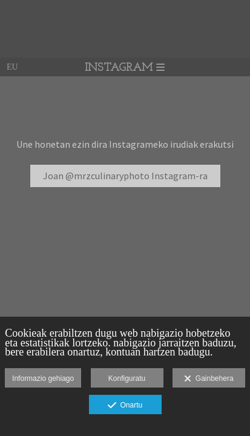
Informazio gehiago (43, 378)
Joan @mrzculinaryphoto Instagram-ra (125, 176)
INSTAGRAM (125, 68)
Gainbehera (208, 379)
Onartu (125, 406)
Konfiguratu (126, 378)
